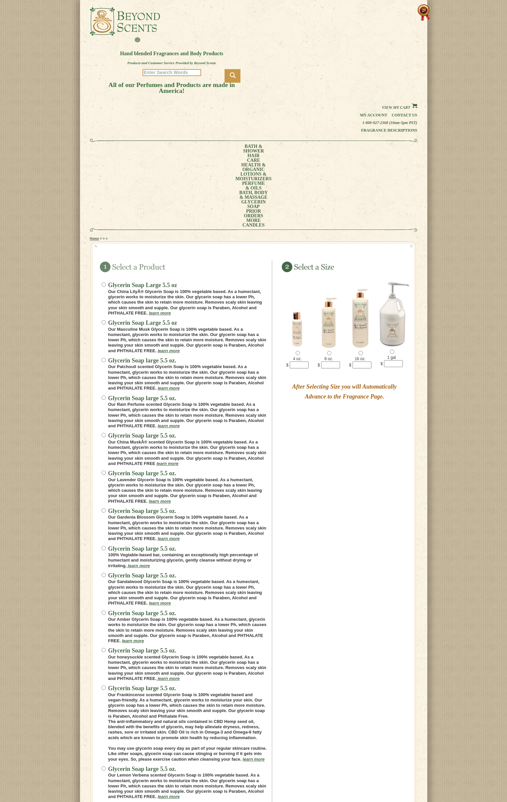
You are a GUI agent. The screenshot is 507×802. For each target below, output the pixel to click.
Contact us (404, 115)
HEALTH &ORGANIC (169, 148)
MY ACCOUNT (324, 768)
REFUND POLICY (326, 778)
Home (94, 164)
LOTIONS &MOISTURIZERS (206, 148)
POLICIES (320, 773)
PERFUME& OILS (242, 148)
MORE (362, 149)
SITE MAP (320, 782)
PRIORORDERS (338, 148)
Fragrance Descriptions (389, 130)
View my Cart (399, 107)
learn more (160, 238)
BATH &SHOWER (119, 148)
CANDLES (387, 149)
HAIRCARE (143, 148)
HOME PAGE (322, 764)
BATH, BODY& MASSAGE (275, 148)
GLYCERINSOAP (309, 148)
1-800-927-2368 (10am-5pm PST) (389, 122)
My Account (373, 115)
